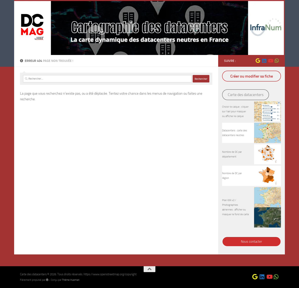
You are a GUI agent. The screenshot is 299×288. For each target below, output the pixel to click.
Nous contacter (251, 241)
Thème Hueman (70, 279)
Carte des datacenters (245, 94)
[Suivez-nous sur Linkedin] (264, 60)
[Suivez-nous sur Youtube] (270, 60)
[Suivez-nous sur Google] (257, 60)
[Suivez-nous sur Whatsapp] (276, 60)
